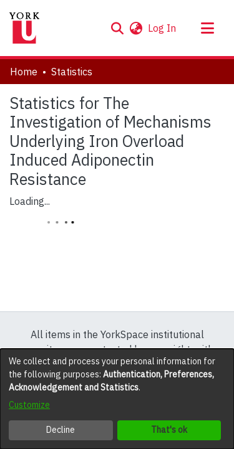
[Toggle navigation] (207, 28)
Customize (29, 404)
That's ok (169, 429)
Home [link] (23, 71)
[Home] (24, 28)
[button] (117, 28)
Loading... (29, 201)
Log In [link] (162, 28)
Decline (60, 429)
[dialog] (117, 399)
